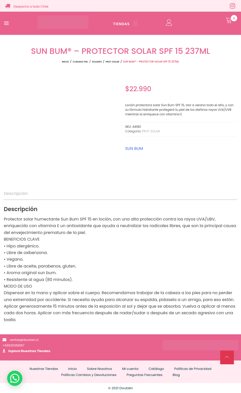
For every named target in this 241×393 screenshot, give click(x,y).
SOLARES (97, 61)
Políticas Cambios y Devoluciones (89, 374)
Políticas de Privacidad (193, 368)
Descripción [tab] (16, 193)
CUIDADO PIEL (80, 61)
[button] (14, 378)
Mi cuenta (130, 368)
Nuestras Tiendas (36, 351)
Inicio (65, 61)
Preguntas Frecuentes (145, 374)
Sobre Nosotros (99, 368)
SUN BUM (134, 148)
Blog (176, 374)
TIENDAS (125, 23)
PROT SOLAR (112, 61)
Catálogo (156, 368)
